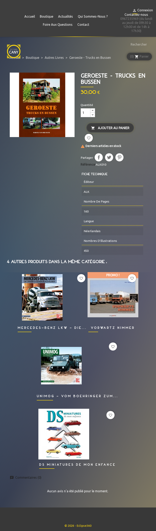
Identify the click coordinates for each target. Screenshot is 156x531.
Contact (83, 24)
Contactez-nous (136, 14)
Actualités (65, 16)
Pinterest (119, 157)
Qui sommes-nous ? (93, 16)
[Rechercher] (137, 44)
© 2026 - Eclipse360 (78, 525)
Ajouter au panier (110, 128)
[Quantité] (85, 112)
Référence (88, 164)
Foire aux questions (58, 24)
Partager (99, 157)
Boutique (46, 16)
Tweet (109, 157)
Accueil (29, 16)
